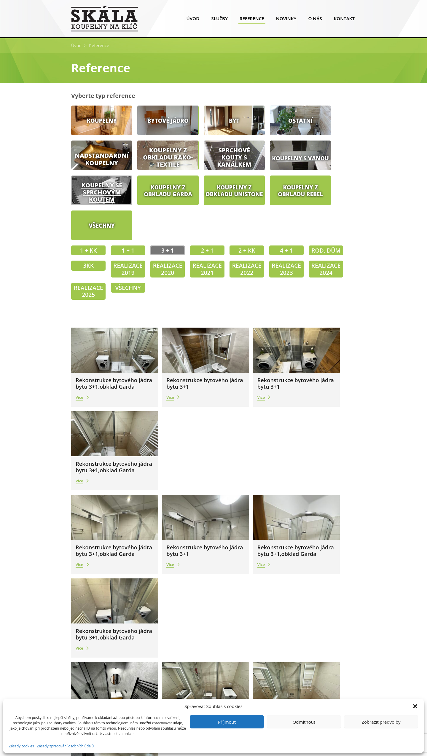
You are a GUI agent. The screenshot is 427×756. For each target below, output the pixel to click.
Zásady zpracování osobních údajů (65, 746)
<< (190, 572)
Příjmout (227, 722)
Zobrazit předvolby (380, 722)
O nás (315, 19)
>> (229, 572)
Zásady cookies (21, 746)
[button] (415, 706)
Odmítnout (304, 722)
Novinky (286, 19)
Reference (251, 19)
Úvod (192, 19)
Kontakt (344, 19)
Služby (219, 19)
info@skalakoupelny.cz (104, 637)
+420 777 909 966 (98, 628)
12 (219, 572)
